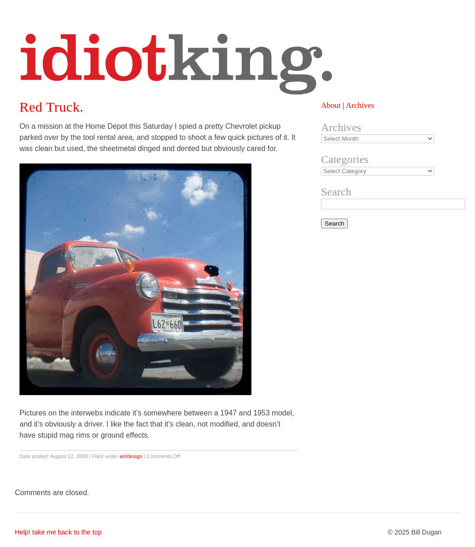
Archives (360, 105)
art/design (131, 456)
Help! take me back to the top (58, 532)
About (331, 105)
